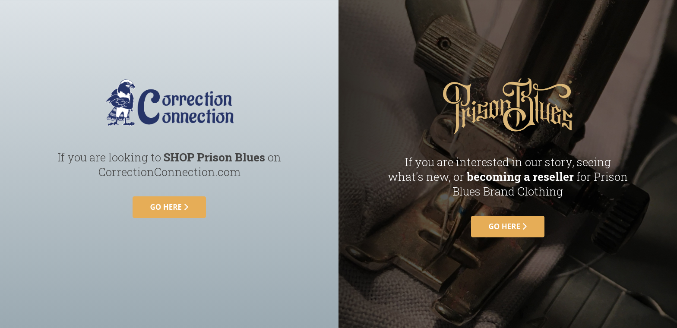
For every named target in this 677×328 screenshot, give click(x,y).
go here (169, 207)
